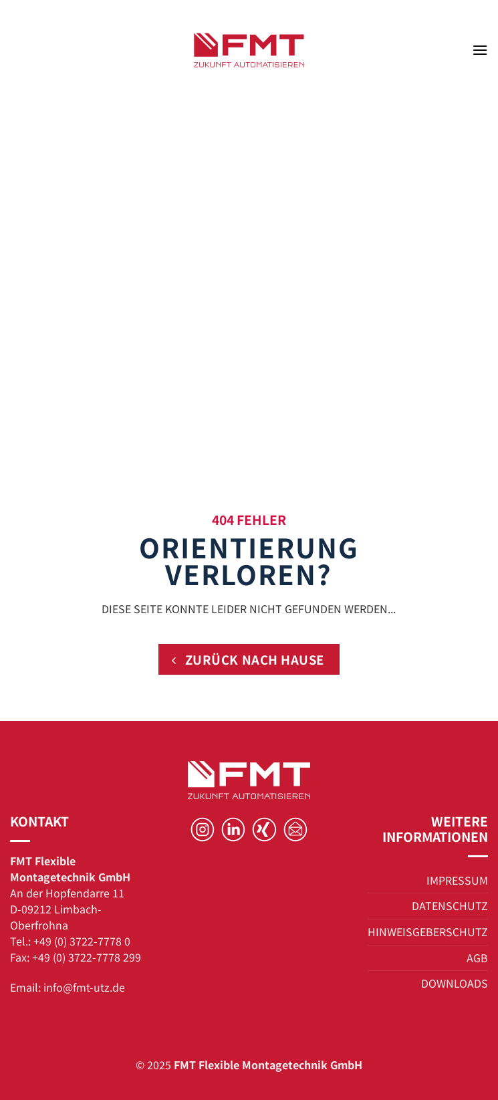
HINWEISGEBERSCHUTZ (428, 931)
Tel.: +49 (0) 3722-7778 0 (70, 941)
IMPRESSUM (457, 880)
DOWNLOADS (454, 983)
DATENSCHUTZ (450, 905)
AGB (477, 958)
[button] (480, 49)
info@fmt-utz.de (84, 987)
